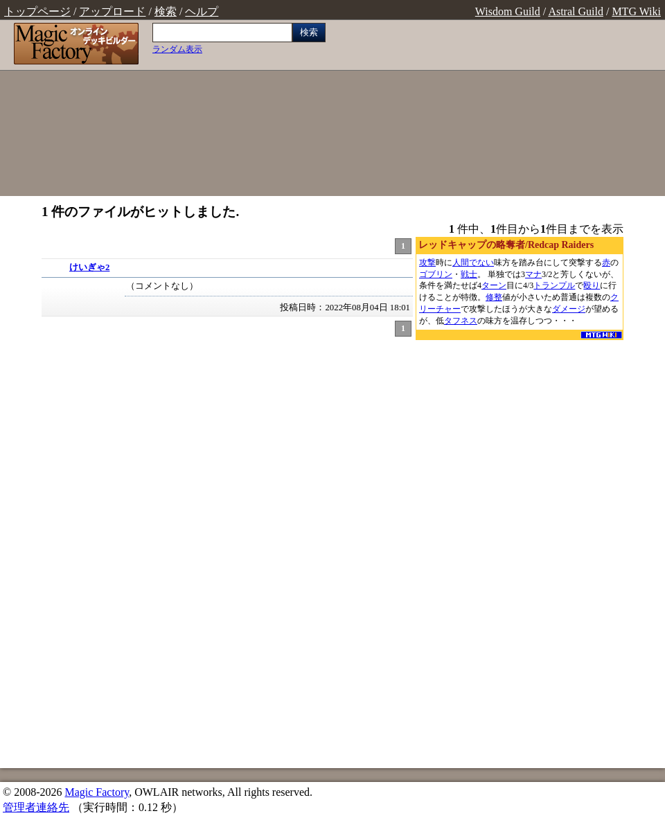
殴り (591, 285)
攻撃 (427, 262)
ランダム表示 (177, 49)
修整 (494, 297)
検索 (165, 11)
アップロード (112, 11)
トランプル (554, 285)
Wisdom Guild (507, 11)
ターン (493, 285)
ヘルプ (201, 11)
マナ (533, 274)
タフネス (460, 321)
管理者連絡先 (36, 807)
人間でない (473, 262)
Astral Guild (575, 11)
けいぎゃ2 (89, 267)
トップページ (37, 11)
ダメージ (568, 309)
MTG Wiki (636, 11)
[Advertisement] (498, 109)
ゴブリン (435, 274)
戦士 (469, 274)
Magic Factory (96, 792)
